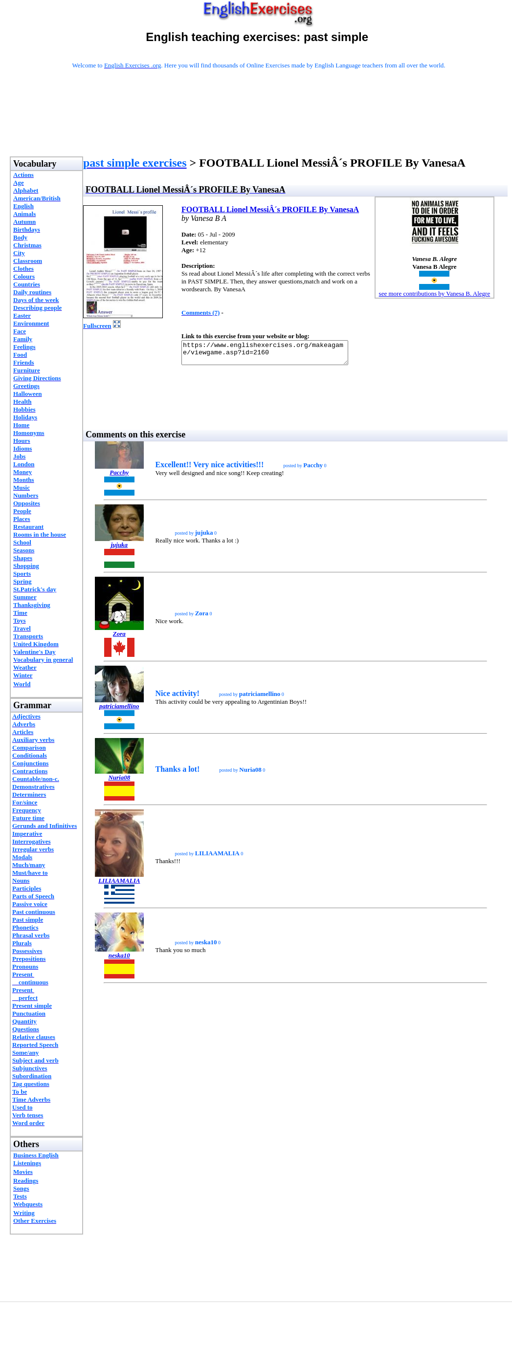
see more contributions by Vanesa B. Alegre (434, 293)
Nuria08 (119, 781)
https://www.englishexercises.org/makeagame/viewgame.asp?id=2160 (274, 354)
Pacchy (119, 476)
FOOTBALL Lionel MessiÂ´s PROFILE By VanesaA (270, 209)
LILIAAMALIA (119, 885)
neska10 (119, 959)
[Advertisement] (259, 126)
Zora (119, 638)
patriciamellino (119, 710)
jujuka (119, 549)
